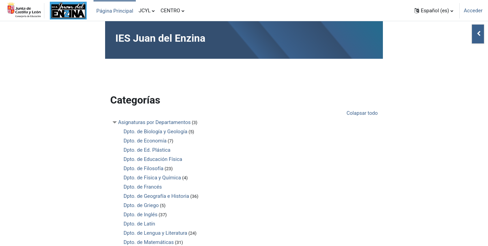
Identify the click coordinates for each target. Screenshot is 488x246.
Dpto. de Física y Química (152, 178)
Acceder (473, 11)
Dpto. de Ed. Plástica (147, 150)
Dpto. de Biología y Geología (155, 132)
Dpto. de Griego (141, 206)
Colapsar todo (362, 113)
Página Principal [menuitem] (114, 11)
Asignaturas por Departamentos (154, 123)
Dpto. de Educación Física (153, 159)
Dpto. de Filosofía (143, 169)
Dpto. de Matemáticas (149, 243)
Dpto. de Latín (139, 224)
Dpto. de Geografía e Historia (156, 196)
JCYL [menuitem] (144, 11)
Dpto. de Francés (143, 187)
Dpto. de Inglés (141, 215)
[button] (434, 10)
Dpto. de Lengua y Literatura (155, 233)
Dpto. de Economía (145, 141)
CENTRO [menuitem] (170, 11)
